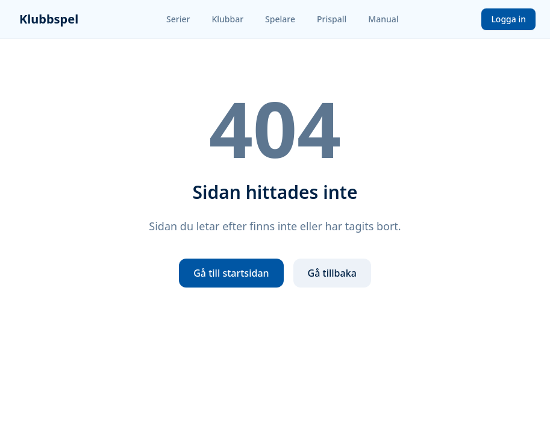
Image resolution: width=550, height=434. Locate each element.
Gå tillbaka (332, 273)
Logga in (508, 19)
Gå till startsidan (231, 273)
